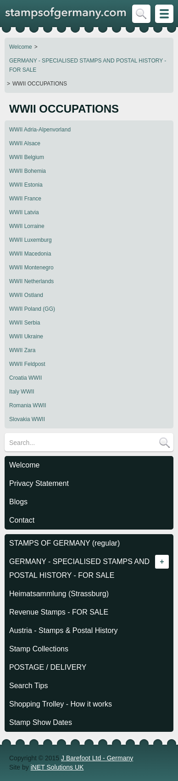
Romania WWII (27, 405)
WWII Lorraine (26, 226)
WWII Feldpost (27, 364)
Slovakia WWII (27, 419)
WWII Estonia (26, 185)
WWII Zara (22, 350)
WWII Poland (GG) (32, 309)
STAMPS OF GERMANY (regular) (64, 543)
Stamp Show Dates (40, 722)
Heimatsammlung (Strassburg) (59, 594)
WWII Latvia (24, 212)
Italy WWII (21, 391)
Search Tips (28, 686)
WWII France (25, 198)
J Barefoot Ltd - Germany (97, 758)
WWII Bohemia (27, 171)
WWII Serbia (24, 322)
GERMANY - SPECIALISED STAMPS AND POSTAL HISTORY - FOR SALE (87, 65)
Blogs (18, 502)
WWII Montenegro (31, 267)
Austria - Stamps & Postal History (63, 630)
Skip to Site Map (164, 14)
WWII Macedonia (30, 254)
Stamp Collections (38, 649)
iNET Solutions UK (57, 767)
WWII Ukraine (26, 336)
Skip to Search (141, 14)
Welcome (20, 47)
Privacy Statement (39, 483)
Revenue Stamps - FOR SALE (58, 612)
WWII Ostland (26, 295)
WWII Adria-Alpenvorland (40, 129)
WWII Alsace (24, 143)
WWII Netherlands (31, 281)
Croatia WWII (25, 378)
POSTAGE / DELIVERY (47, 667)
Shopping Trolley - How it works (60, 704)
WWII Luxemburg (30, 240)
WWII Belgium (26, 157)
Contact (21, 520)
